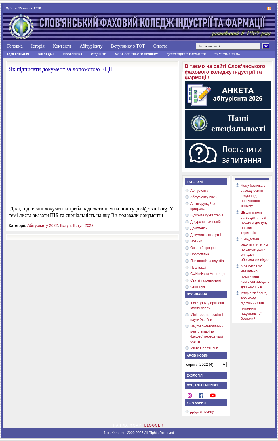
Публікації (198, 267)
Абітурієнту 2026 (203, 197)
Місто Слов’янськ (204, 348)
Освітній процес (202, 248)
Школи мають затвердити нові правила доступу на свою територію (254, 222)
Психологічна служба (207, 261)
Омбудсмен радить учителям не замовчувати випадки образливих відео (255, 249)
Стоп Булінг (199, 287)
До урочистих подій (205, 222)
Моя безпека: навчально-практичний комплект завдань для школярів (255, 276)
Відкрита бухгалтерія (206, 215)
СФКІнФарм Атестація (207, 274)
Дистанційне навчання (186, 54)
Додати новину (202, 412)
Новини (196, 241)
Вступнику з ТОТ (128, 46)
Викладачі (46, 54)
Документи (198, 228)
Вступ (65, 225)
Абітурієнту (91, 46)
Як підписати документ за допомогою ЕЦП (61, 69)
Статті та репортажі (205, 280)
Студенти (98, 54)
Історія (38, 46)
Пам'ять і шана (227, 54)
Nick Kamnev (114, 433)
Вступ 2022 (83, 225)
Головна (15, 46)
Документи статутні (205, 235)
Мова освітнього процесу (136, 54)
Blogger (153, 425)
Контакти (62, 46)
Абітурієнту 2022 (42, 225)
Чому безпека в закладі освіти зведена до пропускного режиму (253, 196)
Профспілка (73, 54)
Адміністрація (18, 54)
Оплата (160, 46)
